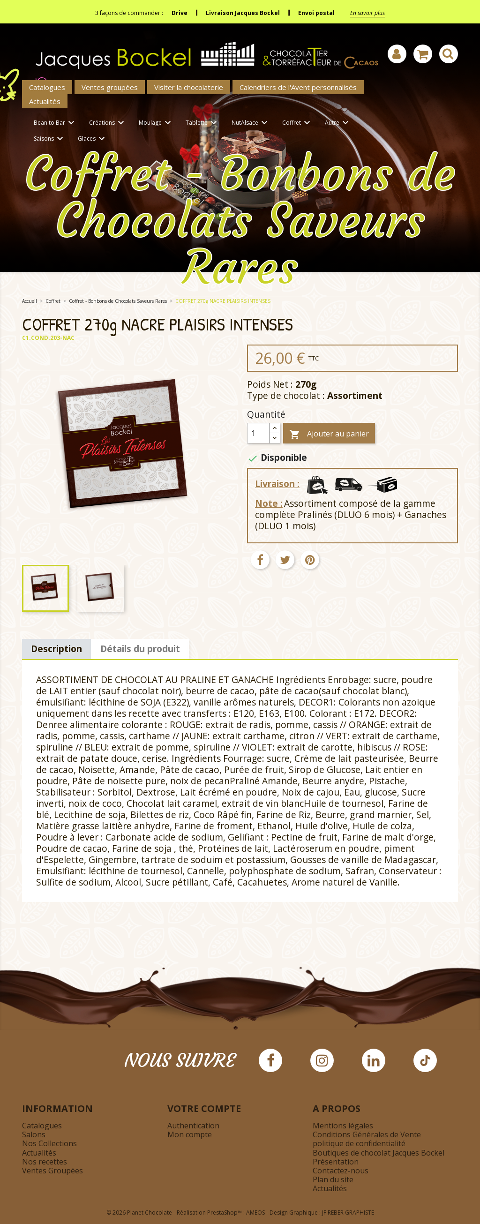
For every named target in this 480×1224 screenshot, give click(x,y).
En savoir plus (367, 13)
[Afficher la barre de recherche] (448, 54)
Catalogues (47, 87)
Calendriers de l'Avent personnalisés (298, 87)
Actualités (44, 101)
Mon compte (189, 1134)
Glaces (93, 139)
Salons (33, 1134)
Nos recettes (44, 1161)
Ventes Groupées (52, 1170)
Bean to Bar (55, 123)
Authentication (193, 1125)
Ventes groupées (110, 87)
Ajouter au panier (329, 434)
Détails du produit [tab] (140, 648)
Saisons (50, 139)
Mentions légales (343, 1125)
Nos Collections (49, 1143)
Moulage (156, 123)
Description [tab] (56, 648)
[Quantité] (258, 433)
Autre (338, 123)
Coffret (297, 123)
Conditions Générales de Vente (367, 1134)
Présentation (336, 1161)
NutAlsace (251, 123)
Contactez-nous (340, 1170)
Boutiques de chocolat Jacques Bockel (378, 1153)
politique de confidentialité (359, 1143)
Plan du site (333, 1179)
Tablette (203, 123)
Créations (108, 123)
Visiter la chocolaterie (188, 87)
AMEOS (255, 1212)
